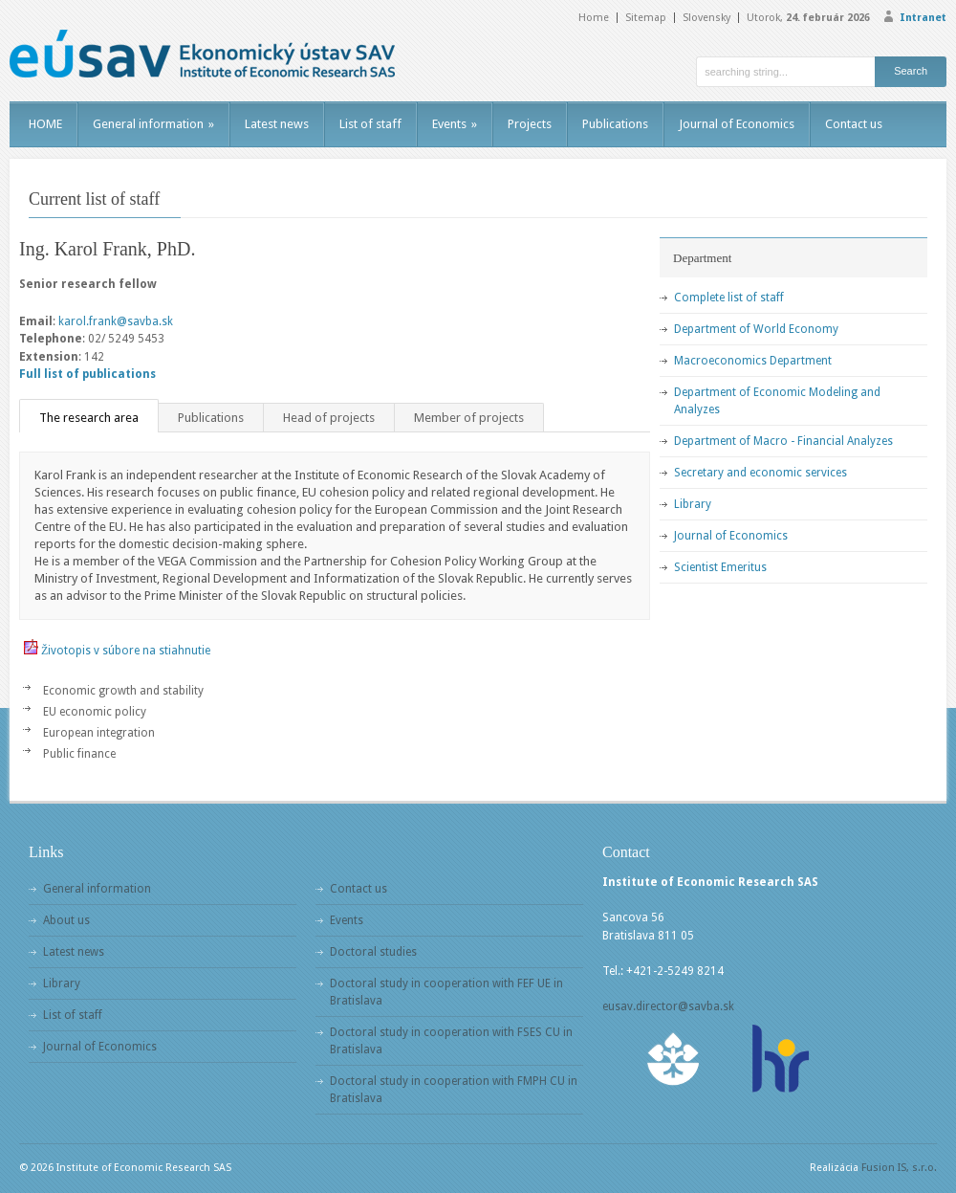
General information (153, 124)
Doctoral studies (373, 952)
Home (593, 17)
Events (454, 124)
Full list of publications (87, 374)
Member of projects (469, 417)
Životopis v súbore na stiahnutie (125, 650)
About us (66, 920)
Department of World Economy (756, 329)
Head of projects (329, 417)
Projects (530, 124)
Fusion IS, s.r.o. (899, 1167)
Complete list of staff (729, 297)
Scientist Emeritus (720, 567)
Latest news (277, 124)
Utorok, (808, 17)
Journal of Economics (736, 124)
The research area (89, 417)
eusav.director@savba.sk (668, 1006)
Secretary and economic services (760, 472)
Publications (615, 124)
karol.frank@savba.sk (115, 321)
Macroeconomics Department (753, 360)
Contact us (853, 124)
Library (692, 504)
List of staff (370, 124)
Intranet (923, 17)
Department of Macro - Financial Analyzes (783, 441)
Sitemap (645, 17)
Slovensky (706, 17)
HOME (45, 124)
